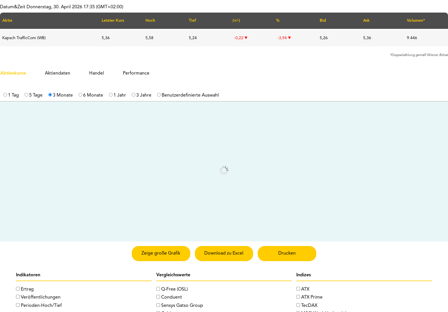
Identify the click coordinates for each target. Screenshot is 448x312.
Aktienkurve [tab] (13, 73)
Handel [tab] (96, 73)
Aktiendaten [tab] (57, 73)
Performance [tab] (136, 73)
